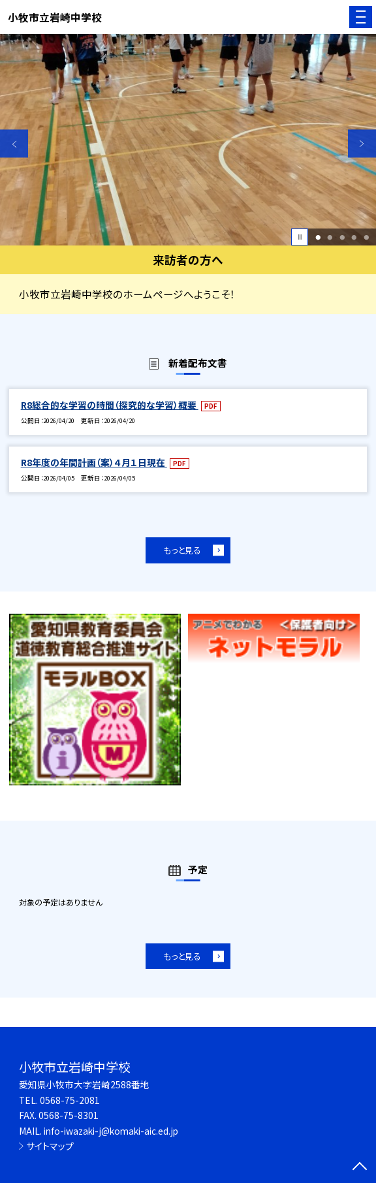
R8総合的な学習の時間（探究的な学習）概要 (109, 404)
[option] (188, 139)
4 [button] (354, 237)
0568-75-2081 (70, 1100)
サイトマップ (50, 1145)
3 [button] (342, 237)
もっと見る (182, 550)
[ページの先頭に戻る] (359, 1167)
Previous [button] (14, 143)
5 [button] (366, 237)
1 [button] (318, 237)
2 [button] (330, 237)
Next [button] (362, 143)
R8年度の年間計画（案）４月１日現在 (94, 462)
